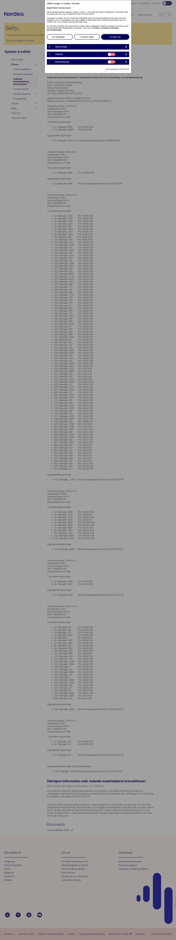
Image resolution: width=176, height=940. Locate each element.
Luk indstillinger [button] (58, 37)
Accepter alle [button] (115, 37)
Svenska (61, 8)
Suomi (68, 8)
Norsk (55, 8)
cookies (96, 28)
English (50, 8)
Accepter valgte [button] (87, 37)
